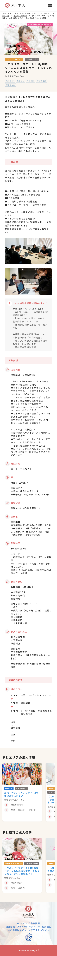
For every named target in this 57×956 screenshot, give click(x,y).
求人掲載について (17, 929)
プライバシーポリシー (28, 926)
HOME (20, 923)
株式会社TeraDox (14, 76)
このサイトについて (38, 929)
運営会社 (10, 926)
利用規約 (46, 926)
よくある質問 (33, 923)
